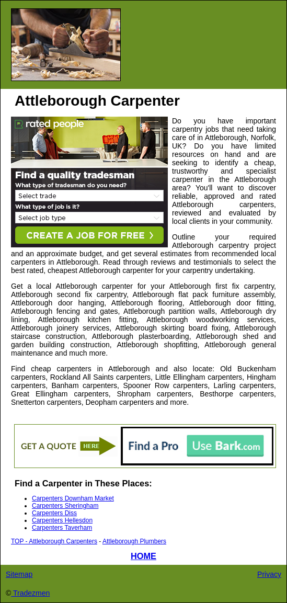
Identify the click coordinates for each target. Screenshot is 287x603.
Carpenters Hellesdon (62, 520)
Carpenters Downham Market (73, 498)
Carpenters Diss (54, 513)
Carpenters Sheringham (65, 505)
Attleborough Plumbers (134, 541)
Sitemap (19, 574)
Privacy (269, 574)
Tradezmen (30, 593)
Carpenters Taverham (62, 527)
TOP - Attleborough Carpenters (54, 541)
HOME (143, 556)
